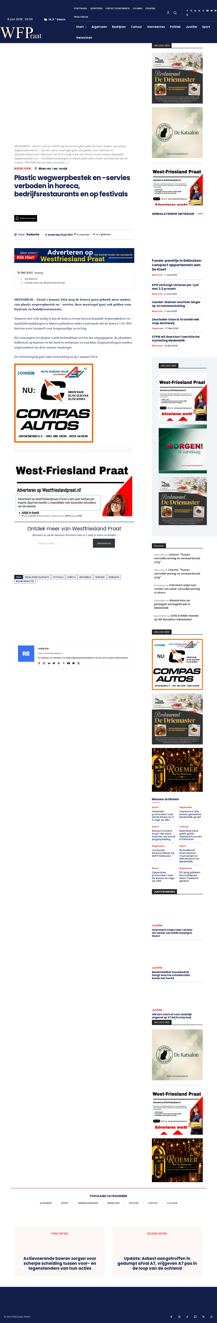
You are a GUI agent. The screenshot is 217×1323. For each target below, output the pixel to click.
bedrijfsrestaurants (37, 577)
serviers (100, 577)
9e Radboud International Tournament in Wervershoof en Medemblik (189, 855)
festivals (58, 577)
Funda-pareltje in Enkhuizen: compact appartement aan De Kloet (177, 265)
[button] (175, 13)
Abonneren (104, 543)
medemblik (85, 577)
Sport (155, 807)
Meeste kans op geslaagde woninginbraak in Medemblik (172, 604)
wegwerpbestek (25, 581)
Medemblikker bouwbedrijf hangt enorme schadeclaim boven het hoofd (171, 975)
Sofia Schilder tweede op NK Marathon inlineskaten (176, 617)
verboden (113, 577)
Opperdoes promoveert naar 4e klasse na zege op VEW (163, 877)
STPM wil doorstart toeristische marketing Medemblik (176, 339)
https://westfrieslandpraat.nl (50, 653)
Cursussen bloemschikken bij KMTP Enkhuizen (163, 853)
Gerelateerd (31, 278)
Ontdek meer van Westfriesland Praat (45, 282)
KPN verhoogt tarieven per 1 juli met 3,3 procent (175, 287)
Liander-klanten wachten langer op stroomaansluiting (176, 304)
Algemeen (158, 328)
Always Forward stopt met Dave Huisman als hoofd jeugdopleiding (163, 835)
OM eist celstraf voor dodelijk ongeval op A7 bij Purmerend (172, 1016)
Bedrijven (22, 168)
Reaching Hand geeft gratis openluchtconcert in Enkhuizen (190, 835)
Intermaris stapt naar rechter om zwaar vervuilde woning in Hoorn (177, 588)
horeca (71, 577)
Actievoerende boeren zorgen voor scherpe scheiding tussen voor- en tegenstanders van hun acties (59, 1263)
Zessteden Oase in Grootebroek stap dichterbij (175, 321)
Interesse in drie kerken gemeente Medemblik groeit (190, 814)
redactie (32, 234)
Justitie (157, 925)
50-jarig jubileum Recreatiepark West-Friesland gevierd (189, 877)
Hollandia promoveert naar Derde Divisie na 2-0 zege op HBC (163, 816)
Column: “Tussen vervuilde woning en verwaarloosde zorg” (177, 558)
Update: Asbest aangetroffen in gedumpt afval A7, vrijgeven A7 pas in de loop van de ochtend (157, 1263)
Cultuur (184, 827)
